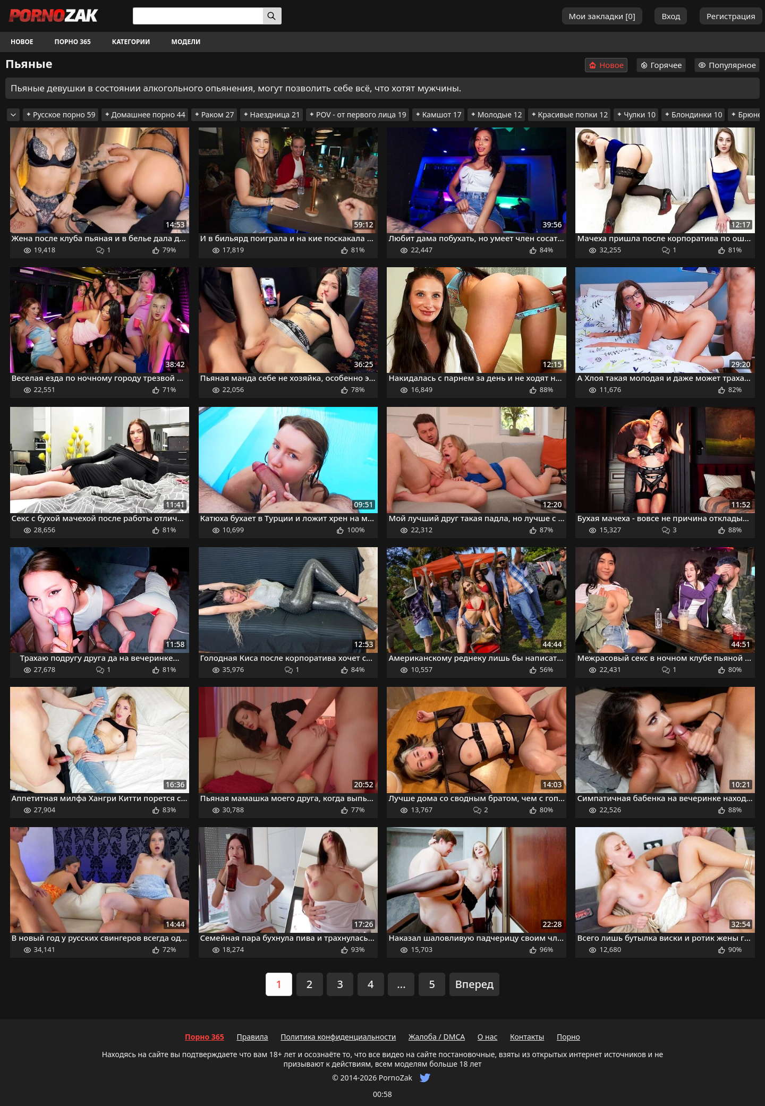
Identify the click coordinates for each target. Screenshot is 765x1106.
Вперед (474, 984)
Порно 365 (73, 41)
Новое (22, 41)
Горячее (661, 64)
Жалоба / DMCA (437, 1037)
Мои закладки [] (602, 16)
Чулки (636, 114)
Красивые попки (569, 114)
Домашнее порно (144, 114)
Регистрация (731, 16)
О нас (488, 1037)
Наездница (272, 114)
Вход (670, 16)
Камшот (438, 114)
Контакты (527, 1037)
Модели (186, 41)
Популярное (727, 64)
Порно (568, 1037)
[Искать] (272, 15)
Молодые (496, 114)
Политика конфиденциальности (338, 1037)
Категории (131, 41)
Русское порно (61, 114)
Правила (252, 1037)
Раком (214, 114)
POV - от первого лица (357, 114)
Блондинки (693, 114)
